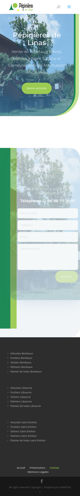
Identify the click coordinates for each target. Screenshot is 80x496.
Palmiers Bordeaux (21, 367)
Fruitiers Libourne (20, 392)
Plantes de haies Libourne (25, 406)
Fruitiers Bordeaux (21, 358)
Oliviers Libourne (20, 397)
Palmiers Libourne (21, 401)
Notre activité (35, 88)
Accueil (21, 467)
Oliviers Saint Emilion (22, 431)
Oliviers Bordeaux (20, 362)
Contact (54, 467)
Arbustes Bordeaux (21, 353)
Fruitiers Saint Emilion (23, 426)
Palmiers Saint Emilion (23, 436)
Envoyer (68, 276)
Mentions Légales (38, 472)
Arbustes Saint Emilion (23, 422)
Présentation (37, 467)
